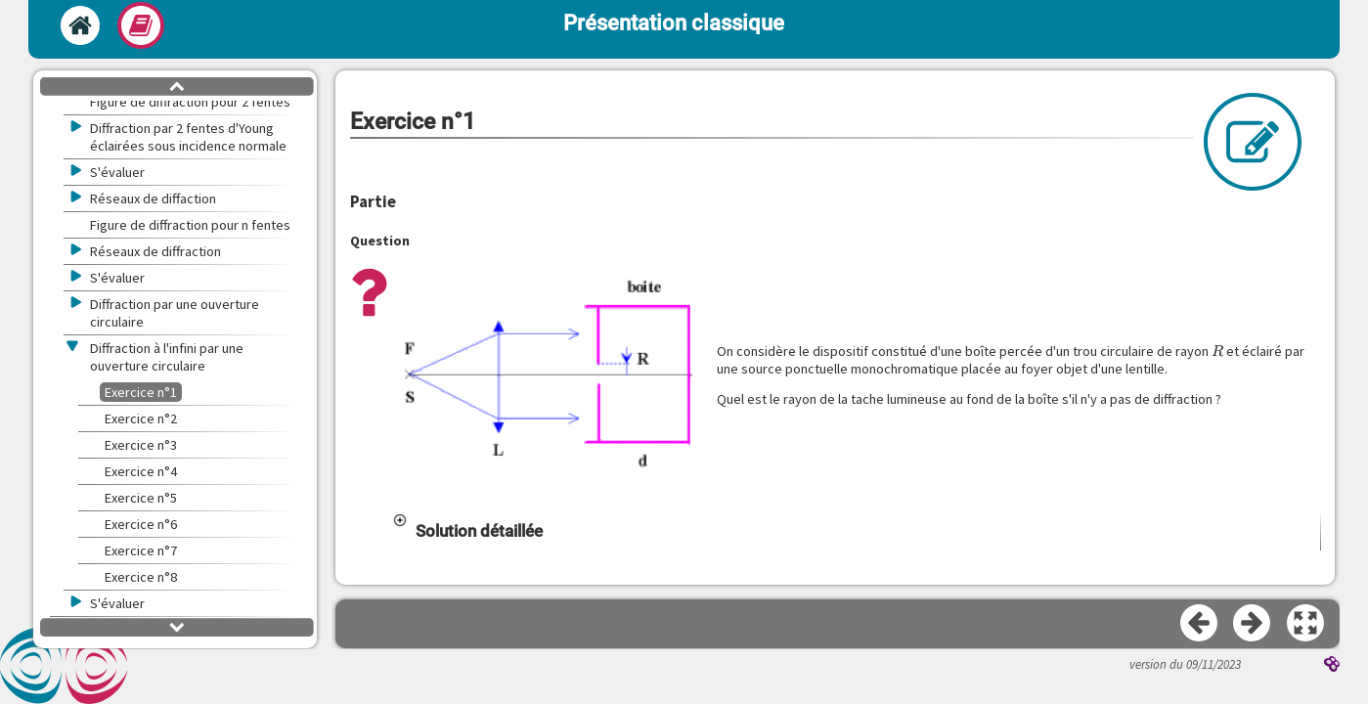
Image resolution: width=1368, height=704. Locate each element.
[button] (547, 375)
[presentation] (1217, 351)
